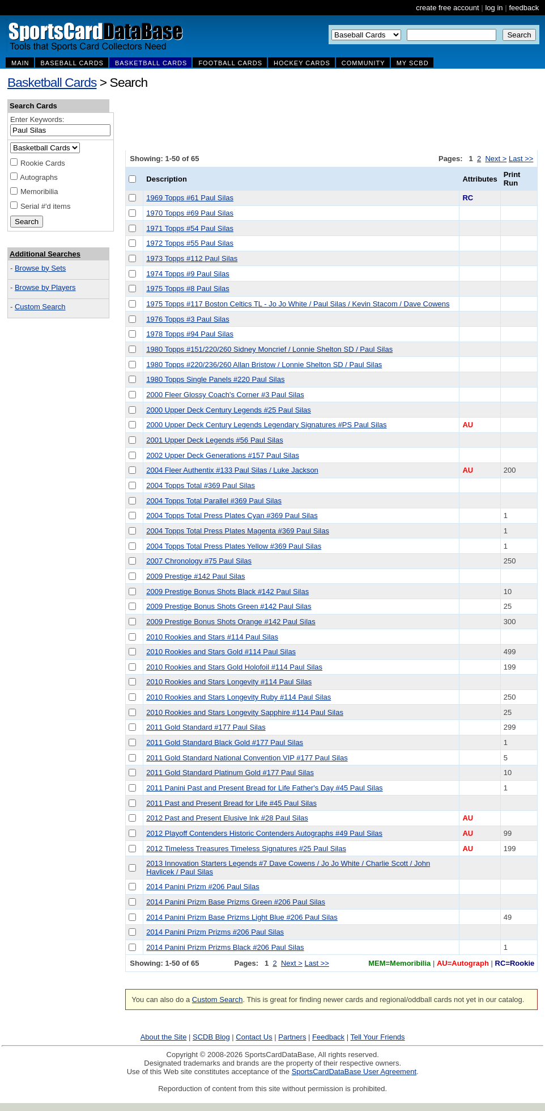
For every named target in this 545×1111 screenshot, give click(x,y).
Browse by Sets (40, 268)
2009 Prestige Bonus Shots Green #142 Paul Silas (228, 606)
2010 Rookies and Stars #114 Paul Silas (212, 637)
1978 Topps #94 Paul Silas (189, 334)
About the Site (163, 1037)
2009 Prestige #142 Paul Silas (195, 576)
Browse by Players (45, 287)
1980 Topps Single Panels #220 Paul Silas (215, 379)
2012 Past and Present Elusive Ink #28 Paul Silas (227, 818)
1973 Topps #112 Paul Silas (191, 258)
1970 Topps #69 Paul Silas (189, 213)
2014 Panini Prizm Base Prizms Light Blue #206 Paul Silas (241, 917)
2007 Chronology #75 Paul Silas (199, 561)
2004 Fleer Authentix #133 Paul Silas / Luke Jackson (232, 470)
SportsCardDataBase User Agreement (354, 1071)
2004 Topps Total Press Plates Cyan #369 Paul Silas (231, 515)
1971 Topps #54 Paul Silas (189, 228)
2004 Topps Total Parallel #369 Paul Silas (214, 500)
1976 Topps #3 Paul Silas (187, 319)
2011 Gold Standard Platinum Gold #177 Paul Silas (230, 772)
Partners (292, 1037)
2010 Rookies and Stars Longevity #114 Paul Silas (229, 681)
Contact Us (254, 1037)
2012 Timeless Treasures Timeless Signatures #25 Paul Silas (246, 848)
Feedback (328, 1037)
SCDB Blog (211, 1037)
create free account (447, 7)
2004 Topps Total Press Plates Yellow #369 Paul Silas (233, 546)
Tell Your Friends (377, 1037)
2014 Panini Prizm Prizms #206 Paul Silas (215, 932)
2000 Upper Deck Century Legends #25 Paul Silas (228, 410)
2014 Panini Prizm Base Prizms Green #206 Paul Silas (235, 902)
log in (494, 7)
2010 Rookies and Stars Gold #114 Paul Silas (221, 651)
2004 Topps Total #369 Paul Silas (200, 485)
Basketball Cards (51, 82)
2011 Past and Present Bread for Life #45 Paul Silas (231, 803)
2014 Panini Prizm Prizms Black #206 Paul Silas (225, 947)
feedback (524, 7)
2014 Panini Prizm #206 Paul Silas (202, 886)
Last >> (521, 158)
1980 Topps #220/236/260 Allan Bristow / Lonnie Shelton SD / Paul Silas (264, 364)
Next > (495, 158)
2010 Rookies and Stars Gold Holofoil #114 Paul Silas (234, 667)
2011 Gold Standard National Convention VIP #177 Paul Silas (246, 758)
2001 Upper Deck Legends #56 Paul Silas (214, 440)
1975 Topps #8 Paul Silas (187, 288)
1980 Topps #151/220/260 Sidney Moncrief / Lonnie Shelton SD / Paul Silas (269, 349)
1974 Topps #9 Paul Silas (187, 274)
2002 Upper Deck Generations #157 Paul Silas (222, 455)
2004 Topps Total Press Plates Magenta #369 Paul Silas (237, 531)
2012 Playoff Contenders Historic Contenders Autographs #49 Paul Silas (264, 833)
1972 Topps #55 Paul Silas (189, 243)
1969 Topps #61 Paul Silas (189, 197)
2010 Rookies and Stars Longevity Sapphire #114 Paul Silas (244, 712)
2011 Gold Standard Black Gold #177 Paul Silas (224, 742)
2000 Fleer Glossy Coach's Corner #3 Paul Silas (225, 394)
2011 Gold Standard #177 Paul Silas (205, 727)
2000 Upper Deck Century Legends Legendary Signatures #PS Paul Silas (266, 424)
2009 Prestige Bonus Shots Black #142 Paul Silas (227, 591)
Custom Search (40, 306)
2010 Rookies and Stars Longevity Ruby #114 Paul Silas (238, 697)
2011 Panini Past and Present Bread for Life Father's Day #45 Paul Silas (264, 788)
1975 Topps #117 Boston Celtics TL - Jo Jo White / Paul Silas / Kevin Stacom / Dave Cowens (297, 304)
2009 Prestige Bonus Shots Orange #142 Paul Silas (230, 621)
